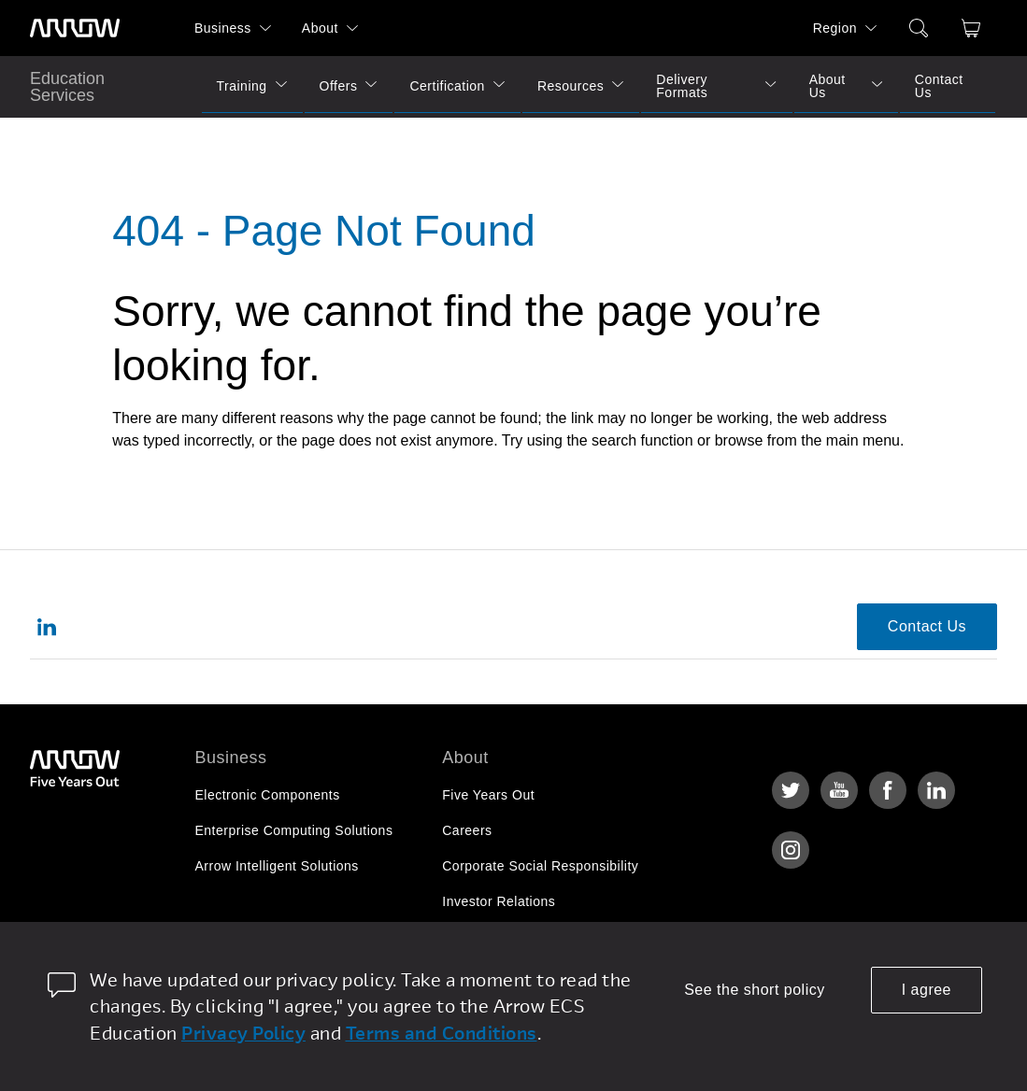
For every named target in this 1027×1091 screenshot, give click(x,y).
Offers (339, 85)
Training (242, 85)
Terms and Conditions (441, 1032)
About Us (827, 86)
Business (222, 28)
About (320, 28)
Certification (446, 85)
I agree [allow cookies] (926, 990)
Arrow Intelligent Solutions (277, 865)
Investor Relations (498, 901)
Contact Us (939, 86)
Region (835, 28)
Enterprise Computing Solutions (294, 830)
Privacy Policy (243, 1032)
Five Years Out (488, 794)
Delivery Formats (681, 86)
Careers (467, 830)
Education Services (67, 87)
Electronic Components (267, 794)
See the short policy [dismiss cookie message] (754, 990)
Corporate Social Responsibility (540, 865)
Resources (570, 85)
